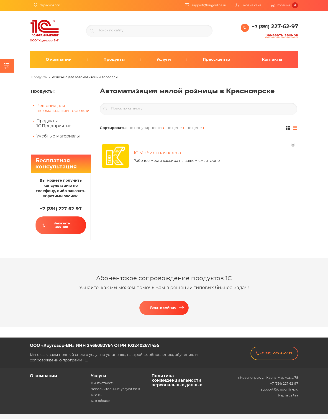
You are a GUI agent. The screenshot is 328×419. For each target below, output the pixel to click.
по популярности (146, 128)
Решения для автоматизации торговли (63, 108)
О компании (43, 376)
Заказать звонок (281, 35)
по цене (175, 128)
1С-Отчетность (102, 383)
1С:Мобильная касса (157, 153)
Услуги (98, 376)
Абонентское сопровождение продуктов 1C (164, 278)
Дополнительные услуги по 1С (116, 389)
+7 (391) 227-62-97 (284, 383)
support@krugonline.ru (279, 389)
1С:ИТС (96, 395)
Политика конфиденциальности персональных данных (176, 380)
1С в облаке (100, 401)
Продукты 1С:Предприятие (53, 123)
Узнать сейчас (163, 307)
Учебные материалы (58, 136)
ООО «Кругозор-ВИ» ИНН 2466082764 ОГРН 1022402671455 (94, 346)
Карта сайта (288, 395)
